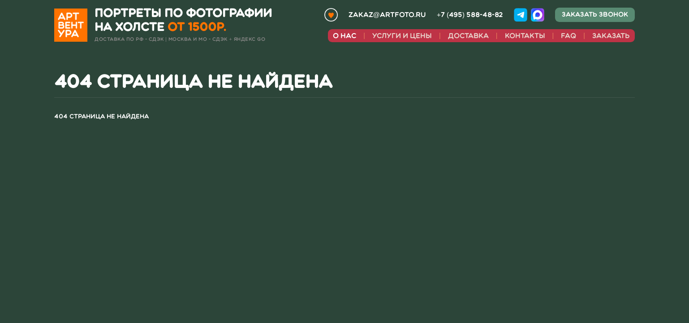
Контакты (525, 35)
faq (568, 35)
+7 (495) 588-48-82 (470, 14)
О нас (344, 35)
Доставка (468, 35)
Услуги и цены (402, 35)
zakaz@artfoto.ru (387, 14)
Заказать (611, 35)
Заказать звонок (595, 14)
